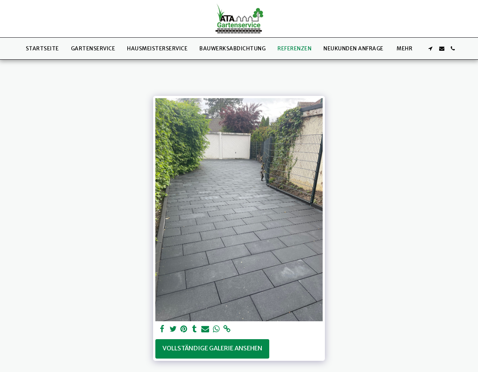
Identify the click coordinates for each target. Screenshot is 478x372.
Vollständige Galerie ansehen (212, 348)
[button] (430, 48)
